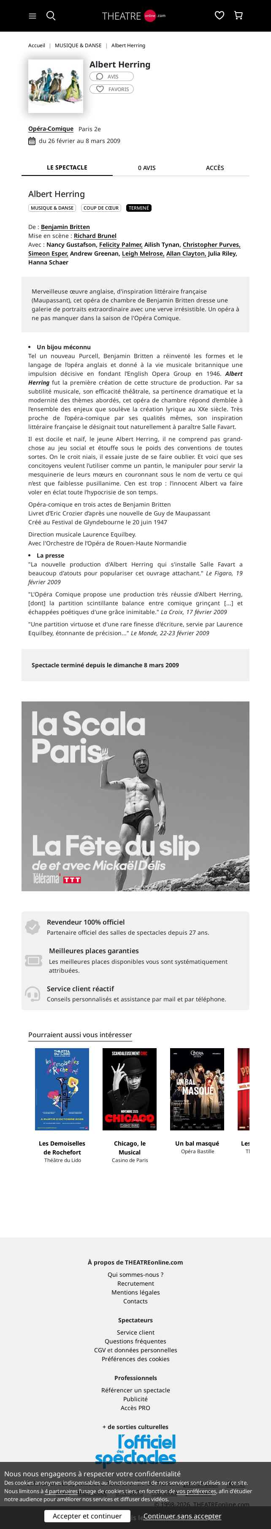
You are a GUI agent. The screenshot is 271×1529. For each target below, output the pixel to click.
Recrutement (135, 1283)
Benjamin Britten (65, 227)
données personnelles (145, 1350)
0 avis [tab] (147, 168)
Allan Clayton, (186, 253)
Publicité (135, 1399)
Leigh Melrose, (143, 253)
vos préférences (196, 1491)
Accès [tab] (215, 168)
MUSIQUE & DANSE (52, 208)
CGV (100, 1350)
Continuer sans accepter (183, 1516)
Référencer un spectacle (135, 1390)
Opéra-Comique (50, 128)
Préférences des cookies (136, 1359)
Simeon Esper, (48, 253)
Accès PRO (135, 1408)
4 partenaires (61, 1491)
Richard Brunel (95, 236)
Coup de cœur (101, 208)
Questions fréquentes (135, 1341)
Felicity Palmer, (121, 244)
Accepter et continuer (87, 1516)
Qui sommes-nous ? (135, 1274)
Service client (135, 1332)
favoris (112, 89)
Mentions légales (135, 1292)
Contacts (135, 1301)
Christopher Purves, (212, 244)
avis (107, 76)
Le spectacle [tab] (67, 167)
